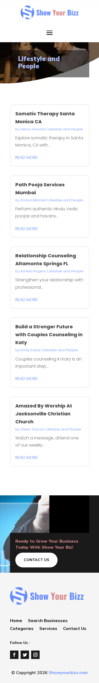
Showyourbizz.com (68, 672)
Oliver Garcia (32, 429)
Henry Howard (33, 129)
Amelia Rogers (33, 271)
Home (16, 621)
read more (26, 157)
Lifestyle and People (65, 129)
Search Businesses (48, 621)
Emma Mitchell (33, 200)
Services (48, 629)
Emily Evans (30, 350)
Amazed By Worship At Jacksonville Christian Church (43, 413)
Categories (22, 629)
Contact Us (36, 559)
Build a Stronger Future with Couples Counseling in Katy (49, 334)
